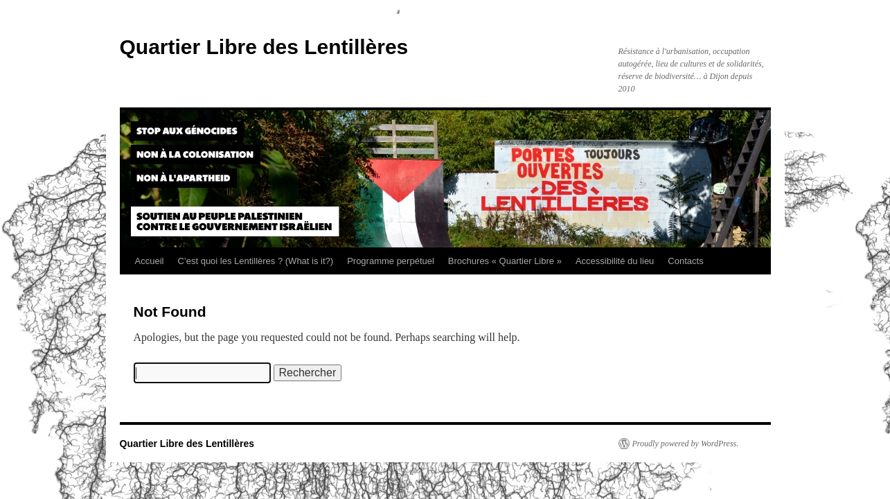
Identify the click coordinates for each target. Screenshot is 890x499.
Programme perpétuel (390, 261)
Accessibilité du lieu (615, 261)
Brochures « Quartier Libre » (505, 261)
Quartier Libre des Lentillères (264, 46)
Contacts (685, 261)
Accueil (149, 261)
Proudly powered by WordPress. (685, 443)
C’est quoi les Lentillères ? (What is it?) (255, 261)
